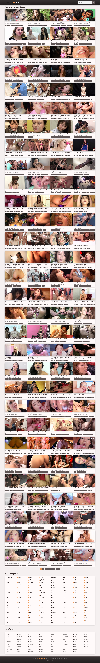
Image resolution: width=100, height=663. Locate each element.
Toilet (85, 602)
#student (67, 453)
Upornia (64, 651)
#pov (66, 360)
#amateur (88, 25)
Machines (53, 607)
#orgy (17, 25)
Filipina (41, 577)
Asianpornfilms (9, 649)
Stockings (86, 579)
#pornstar (20, 43)
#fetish (60, 341)
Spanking (75, 620)
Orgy (63, 595)
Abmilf (7, 636)
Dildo (29, 597)
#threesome (83, 25)
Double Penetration (32, 605)
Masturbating (53, 612)
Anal (7, 590)
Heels (40, 622)
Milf (52, 617)
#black (21, 267)
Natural (63, 577)
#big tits (53, 62)
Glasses (41, 607)
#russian (7, 62)
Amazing (8, 587)
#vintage (53, 509)
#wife (34, 267)
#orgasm (86, 62)
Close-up (19, 620)
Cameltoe (19, 602)
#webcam (16, 99)
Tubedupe (64, 641)
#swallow (20, 25)
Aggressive (8, 584)
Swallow (86, 587)
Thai (85, 597)
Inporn (29, 649)
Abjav (7, 634)
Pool (63, 615)
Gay (40, 600)
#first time (13, 155)
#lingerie (21, 99)
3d (7, 579)
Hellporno (30, 641)
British (18, 592)
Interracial (53, 587)
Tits (85, 600)
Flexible (41, 585)
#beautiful (7, 248)
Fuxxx (18, 651)
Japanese (53, 590)
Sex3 (52, 651)
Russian (75, 590)
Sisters (74, 607)
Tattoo (85, 592)
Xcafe (74, 646)
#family (80, 118)
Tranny (63, 639)
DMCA (51, 660)
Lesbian (52, 602)
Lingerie (52, 605)
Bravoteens (19, 636)
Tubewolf (64, 646)
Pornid (52, 634)
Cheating (19, 612)
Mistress (52, 620)
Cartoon (19, 605)
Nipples (63, 579)
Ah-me (7, 639)
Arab (7, 595)
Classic (18, 617)
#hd (65, 25)
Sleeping (75, 612)
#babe (62, 25)
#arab (75, 174)
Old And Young (65, 590)
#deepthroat (44, 416)
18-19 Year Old (9, 577)
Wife (85, 617)
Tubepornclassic (65, 644)
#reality (33, 341)
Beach (7, 612)
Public (63, 622)
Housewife (53, 579)
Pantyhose (64, 602)
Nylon (63, 584)
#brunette (45, 25)
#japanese (53, 25)
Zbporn (86, 646)
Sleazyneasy (64, 634)
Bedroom (8, 615)
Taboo (85, 590)
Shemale (75, 602)
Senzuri (52, 649)
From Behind (42, 592)
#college (11, 62)
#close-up (90, 267)
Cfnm (18, 610)
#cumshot (13, 25)
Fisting (41, 582)
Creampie (30, 580)
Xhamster (75, 649)
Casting (18, 607)
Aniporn (8, 644)
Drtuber (19, 644)
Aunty (7, 600)
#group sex (35, 43)
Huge (52, 580)
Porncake (41, 649)
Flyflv (18, 649)
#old (19, 453)
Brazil (18, 587)
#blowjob (76, 43)
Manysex (41, 636)
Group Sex (41, 612)
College (18, 622)
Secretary (75, 595)
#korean (19, 434)
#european (67, 43)
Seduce (74, 597)
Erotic (29, 612)
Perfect (63, 607)
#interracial (40, 25)
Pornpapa (53, 639)
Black (18, 579)
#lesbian (80, 490)
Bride (18, 590)
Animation (8, 592)
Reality (74, 580)
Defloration (30, 595)
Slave (74, 610)
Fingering (41, 579)
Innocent (53, 584)
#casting (34, 434)
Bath (7, 605)
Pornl (52, 636)
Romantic (75, 587)
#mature (83, 192)
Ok (40, 646)
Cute (29, 587)
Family (29, 620)
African (7, 582)
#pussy (61, 397)
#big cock (35, 25)
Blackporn (19, 634)
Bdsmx (7, 651)
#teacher (87, 509)
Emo (29, 610)
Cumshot (30, 585)
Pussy (74, 577)
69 (7, 580)
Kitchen (52, 595)
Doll (29, 602)
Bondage (19, 584)
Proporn (52, 644)
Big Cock (8, 620)
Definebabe (19, 641)
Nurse (63, 582)
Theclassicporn (65, 636)
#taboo (84, 118)
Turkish (86, 605)
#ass (43, 62)
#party (43, 453)
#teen (7, 43)
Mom (52, 622)
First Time (41, 580)
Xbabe (74, 644)
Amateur (8, 585)
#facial (24, 43)
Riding (74, 585)
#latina (65, 546)
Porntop (52, 641)
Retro (74, 584)
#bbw (13, 211)
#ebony (56, 341)
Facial (29, 617)
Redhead (75, 582)
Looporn (41, 634)
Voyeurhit (75, 639)
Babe (7, 602)
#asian (11, 118)
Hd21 (29, 634)
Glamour (41, 605)
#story (24, 565)
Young (86, 620)
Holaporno (30, 644)
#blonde (67, 99)
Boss (18, 585)
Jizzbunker (30, 651)
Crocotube (19, 639)
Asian (7, 597)
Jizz (52, 592)
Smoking (75, 615)
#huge (40, 43)
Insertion (53, 585)
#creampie (44, 155)
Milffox (41, 639)
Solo (74, 617)
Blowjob (19, 582)
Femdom (30, 622)
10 (58, 568)
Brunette (19, 595)
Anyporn (8, 646)
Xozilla (85, 634)
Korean (52, 597)
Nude (63, 580)
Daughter (30, 592)
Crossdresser (30, 582)
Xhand (74, 651)
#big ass (33, 99)
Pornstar (64, 617)
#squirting (66, 434)
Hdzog (29, 639)
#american (58, 434)
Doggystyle (30, 600)
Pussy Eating (75, 579)
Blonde (18, 580)
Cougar (30, 577)
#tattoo (89, 453)
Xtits (85, 636)
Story (85, 580)
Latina (52, 600)
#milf (79, 25)
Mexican (52, 615)
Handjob (41, 617)
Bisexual (19, 577)
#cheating (42, 267)
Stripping (86, 584)
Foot (40, 587)
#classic (66, 267)
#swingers (46, 509)
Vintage (86, 610)
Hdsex (29, 636)
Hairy (40, 615)
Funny (40, 595)
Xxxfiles (86, 639)
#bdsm (63, 62)
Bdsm (7, 610)
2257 (48, 660)
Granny (41, 610)
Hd (40, 620)
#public (85, 43)
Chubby (19, 615)
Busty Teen (19, 600)
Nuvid (40, 644)
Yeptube (86, 641)
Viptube (75, 634)
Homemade (53, 577)
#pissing (82, 174)
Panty (63, 600)
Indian (52, 582)
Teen (85, 595)
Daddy (29, 590)
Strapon (86, 582)
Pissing (63, 612)
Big (7, 617)
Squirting (86, 577)
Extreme (30, 615)
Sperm (74, 622)
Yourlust (86, 644)
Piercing (63, 610)
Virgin (85, 612)
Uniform (86, 607)
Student (86, 585)
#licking (69, 397)
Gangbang (41, 597)
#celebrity (35, 323)
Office (63, 585)
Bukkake (19, 597)
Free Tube (12, 2)
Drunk (29, 607)
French (41, 590)
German (41, 602)
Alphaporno (8, 641)
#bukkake (67, 62)
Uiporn (63, 649)
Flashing (41, 584)
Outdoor (64, 597)
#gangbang (8, 25)
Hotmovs (30, 646)
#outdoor (30, 25)
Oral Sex (64, 592)
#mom (75, 25)
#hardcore (58, 25)
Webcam (86, 615)
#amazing (38, 434)
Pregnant (64, 620)
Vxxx (74, 641)
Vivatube (75, 636)
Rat (52, 646)
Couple (30, 579)
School (74, 592)
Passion (63, 605)
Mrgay (40, 641)
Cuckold (30, 584)
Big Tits (7, 622)
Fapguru (19, 646)
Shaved (74, 600)
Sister (74, 605)
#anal (46, 62)
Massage (53, 610)
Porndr (41, 651)
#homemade (31, 248)
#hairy (57, 267)
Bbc (7, 607)
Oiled (63, 587)
